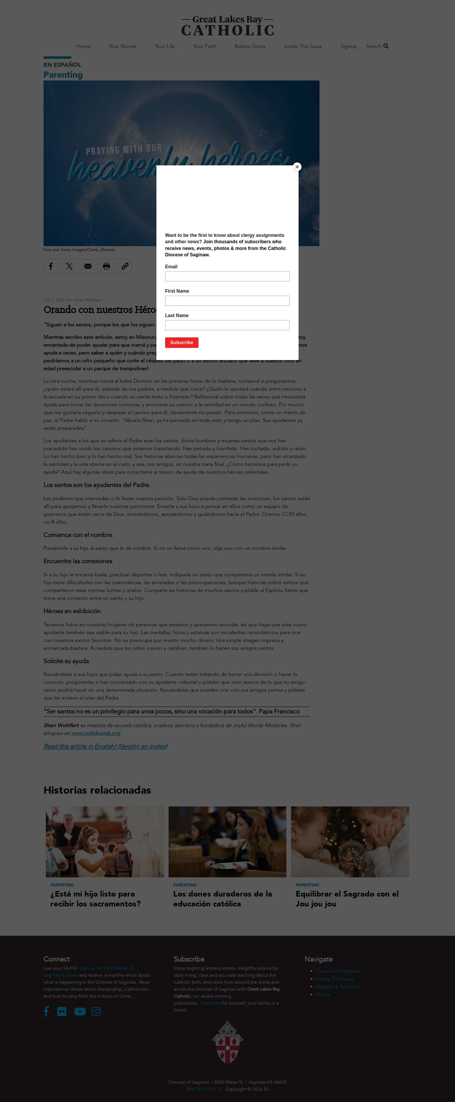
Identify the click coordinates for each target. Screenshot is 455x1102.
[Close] (297, 166)
